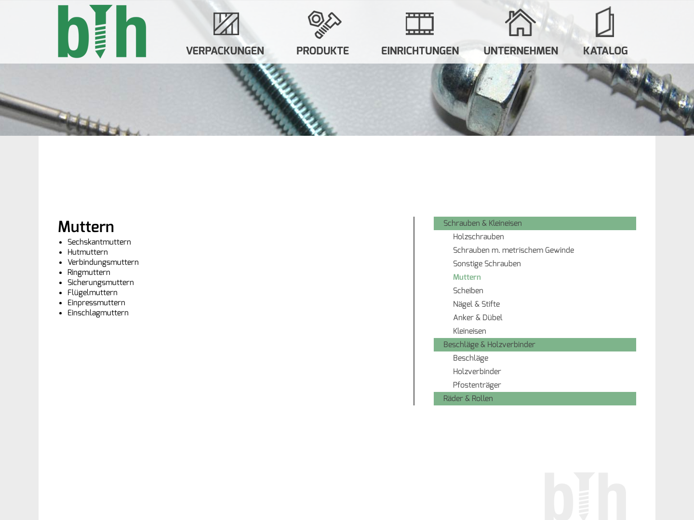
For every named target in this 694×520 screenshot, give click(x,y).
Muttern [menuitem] (467, 277)
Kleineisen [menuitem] (469, 331)
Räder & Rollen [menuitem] (468, 398)
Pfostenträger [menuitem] (477, 385)
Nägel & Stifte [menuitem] (476, 304)
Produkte (322, 32)
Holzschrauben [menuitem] (478, 237)
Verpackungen (226, 32)
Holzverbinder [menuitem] (477, 371)
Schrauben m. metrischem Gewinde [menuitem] (513, 250)
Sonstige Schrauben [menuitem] (487, 264)
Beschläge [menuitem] (470, 358)
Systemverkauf (420, 32)
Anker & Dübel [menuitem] (478, 317)
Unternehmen (521, 32)
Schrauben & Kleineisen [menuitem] (482, 223)
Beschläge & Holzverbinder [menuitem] (489, 344)
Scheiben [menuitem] (468, 291)
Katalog (605, 32)
